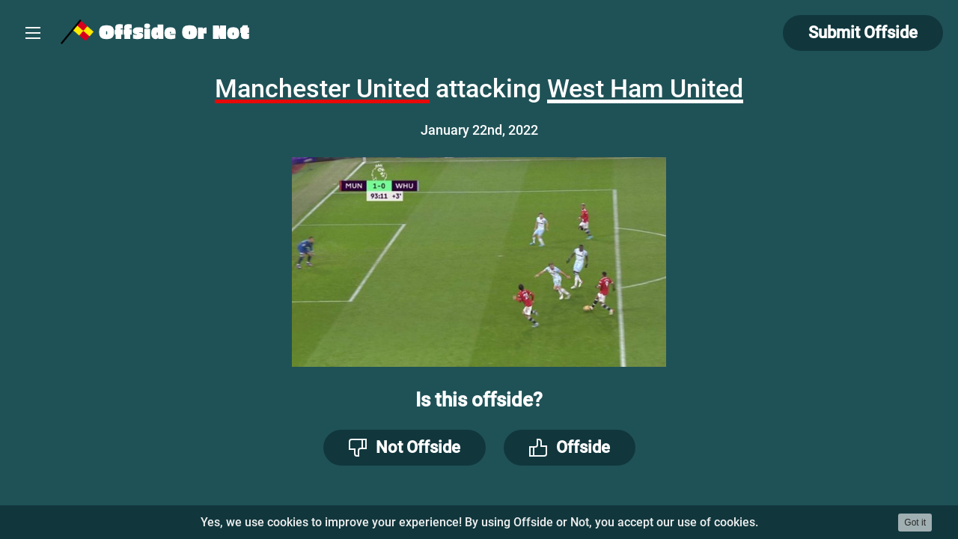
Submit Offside (863, 32)
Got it (915, 522)
